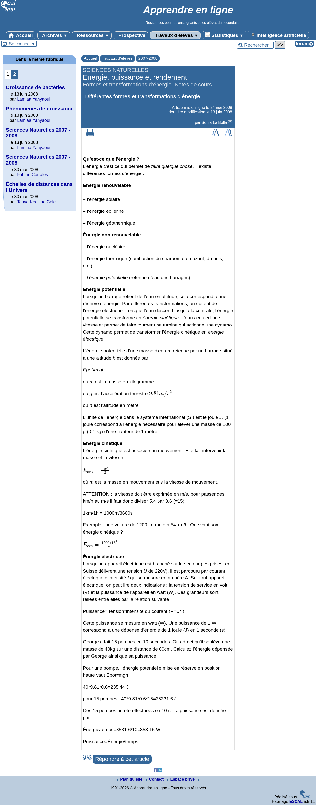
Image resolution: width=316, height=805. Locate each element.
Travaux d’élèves (175, 35)
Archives (53, 35)
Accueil (21, 35)
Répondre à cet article (122, 759)
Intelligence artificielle (278, 35)
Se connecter (22, 43)
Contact (155, 779)
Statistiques (224, 35)
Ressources (92, 35)
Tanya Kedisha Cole (36, 201)
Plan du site (130, 779)
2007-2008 (148, 58)
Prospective (130, 35)
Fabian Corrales (32, 174)
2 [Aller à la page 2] (14, 74)
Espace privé (181, 779)
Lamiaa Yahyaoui (33, 99)
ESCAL (296, 801)
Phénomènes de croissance (40, 108)
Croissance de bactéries (35, 87)
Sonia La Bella (214, 122)
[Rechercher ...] (255, 45)
